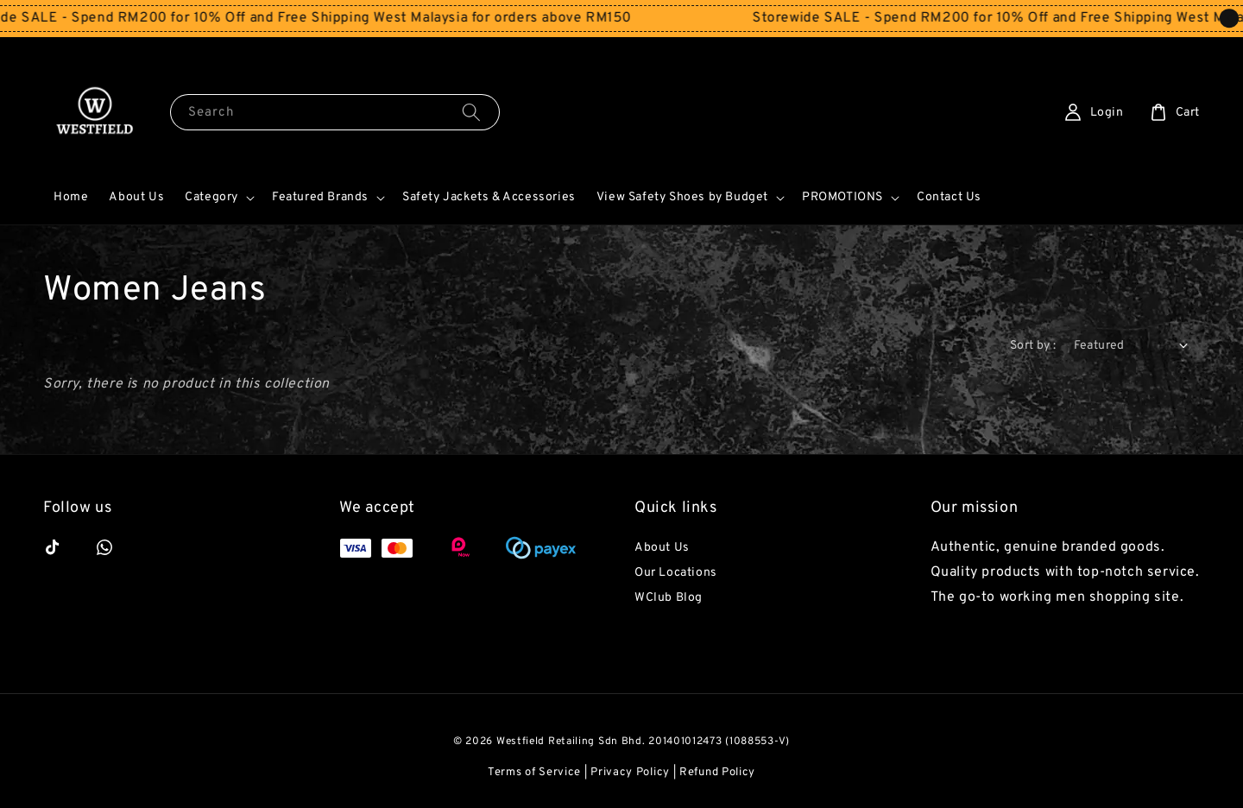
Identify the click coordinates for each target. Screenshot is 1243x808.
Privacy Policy (630, 773)
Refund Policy (717, 773)
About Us (136, 197)
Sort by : (1033, 345)
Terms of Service (534, 773)
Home (71, 197)
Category (211, 197)
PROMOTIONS (842, 197)
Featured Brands (320, 197)
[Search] (471, 112)
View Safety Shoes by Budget (682, 197)
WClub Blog (668, 597)
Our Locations (675, 572)
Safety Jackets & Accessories (489, 197)
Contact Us (949, 197)
